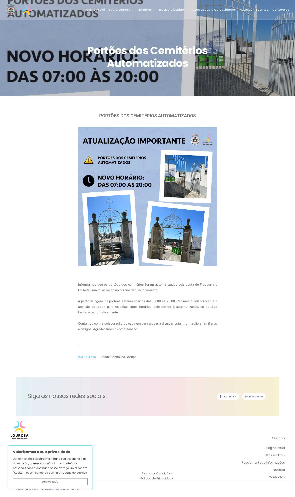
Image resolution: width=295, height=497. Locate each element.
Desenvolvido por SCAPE (262, 489)
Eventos (262, 10)
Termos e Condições (157, 473)
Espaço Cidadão (171, 10)
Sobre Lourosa (120, 10)
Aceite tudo (50, 481)
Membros (145, 10)
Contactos (280, 10)
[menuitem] (121, 9)
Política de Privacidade (156, 478)
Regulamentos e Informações (263, 463)
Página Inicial (95, 10)
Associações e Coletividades (213, 10)
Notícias (246, 10)
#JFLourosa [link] (87, 357)
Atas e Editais (275, 455)
